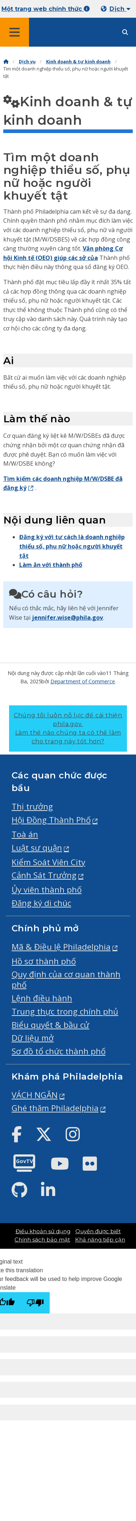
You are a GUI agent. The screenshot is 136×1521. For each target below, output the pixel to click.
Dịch (120, 8)
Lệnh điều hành (42, 998)
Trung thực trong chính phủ (65, 1011)
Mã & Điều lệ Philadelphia (61, 946)
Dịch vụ (27, 62)
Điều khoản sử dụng (43, 1231)
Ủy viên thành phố (47, 889)
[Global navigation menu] (14, 32)
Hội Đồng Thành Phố (51, 819)
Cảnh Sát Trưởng (44, 875)
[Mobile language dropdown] (117, 9)
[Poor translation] (35, 1302)
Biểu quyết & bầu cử (50, 1024)
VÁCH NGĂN (35, 1095)
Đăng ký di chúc (41, 903)
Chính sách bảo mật (42, 1239)
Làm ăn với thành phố (50, 565)
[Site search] (125, 32)
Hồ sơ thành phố (44, 961)
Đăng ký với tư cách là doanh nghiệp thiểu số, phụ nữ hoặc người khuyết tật (72, 546)
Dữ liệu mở (33, 1037)
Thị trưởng (32, 806)
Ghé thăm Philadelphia (55, 1108)
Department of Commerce (82, 681)
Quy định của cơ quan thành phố (66, 979)
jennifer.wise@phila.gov (67, 617)
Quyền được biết (98, 1231)
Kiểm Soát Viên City (48, 862)
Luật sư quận (37, 847)
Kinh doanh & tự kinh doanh (78, 62)
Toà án (25, 834)
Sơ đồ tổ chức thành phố (59, 1051)
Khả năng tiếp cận (100, 1239)
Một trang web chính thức (45, 8)
